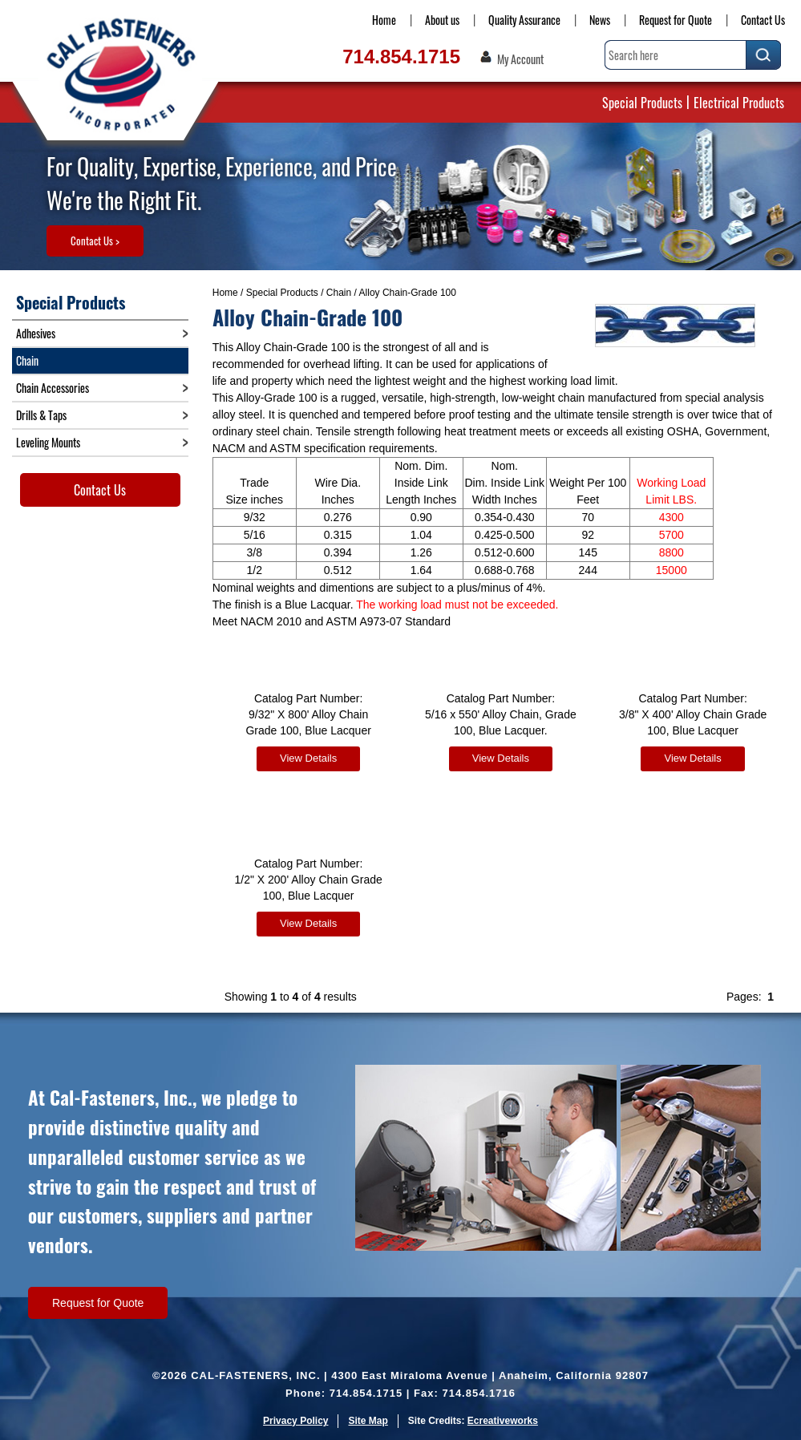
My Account (520, 59)
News (599, 19)
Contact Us (763, 19)
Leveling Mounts (48, 442)
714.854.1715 (401, 56)
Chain (338, 292)
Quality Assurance (524, 19)
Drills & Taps (41, 415)
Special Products (642, 102)
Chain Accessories (52, 387)
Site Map (367, 1420)
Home (384, 19)
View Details (308, 758)
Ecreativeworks (502, 1420)
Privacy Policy (295, 1420)
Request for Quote (675, 19)
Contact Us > (95, 241)
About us (442, 19)
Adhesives (35, 333)
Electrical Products (739, 102)
